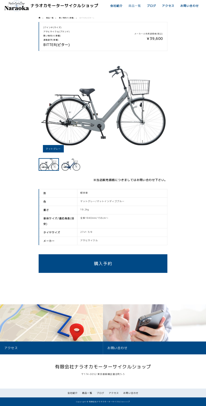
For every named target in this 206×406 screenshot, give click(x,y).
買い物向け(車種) (52, 36)
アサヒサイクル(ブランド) (56, 32)
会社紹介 (116, 6)
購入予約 (103, 264)
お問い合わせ (189, 6)
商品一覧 (134, 6)
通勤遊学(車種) (51, 40)
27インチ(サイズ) (52, 27)
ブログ (151, 6)
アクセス (168, 6)
